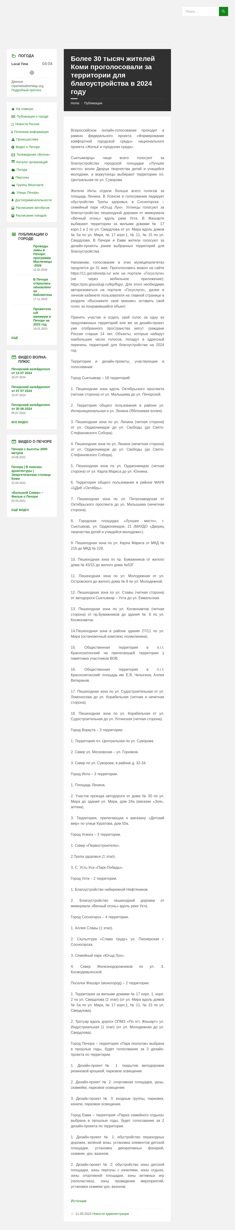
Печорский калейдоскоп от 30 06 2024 (30, 407)
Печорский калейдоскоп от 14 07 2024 (30, 371)
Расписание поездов (28, 215)
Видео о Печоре (25, 147)
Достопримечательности (31, 200)
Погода (19, 169)
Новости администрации (110, 1214)
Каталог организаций (29, 162)
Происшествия (24, 139)
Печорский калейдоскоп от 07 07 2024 (30, 389)
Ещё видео (20, 510)
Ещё (14, 337)
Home (75, 103)
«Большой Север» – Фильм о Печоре (27, 494)
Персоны (20, 177)
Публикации (93, 103)
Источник (78, 1201)
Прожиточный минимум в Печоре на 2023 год (42, 316)
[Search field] (205, 11)
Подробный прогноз (26, 90)
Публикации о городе (29, 116)
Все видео (19, 422)
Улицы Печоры (25, 192)
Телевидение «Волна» (30, 154)
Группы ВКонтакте (27, 185)
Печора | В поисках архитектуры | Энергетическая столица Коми (31, 472)
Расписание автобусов (30, 208)
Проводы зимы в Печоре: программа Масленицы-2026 (42, 255)
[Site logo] (117, 40)
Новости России (25, 124)
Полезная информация (30, 132)
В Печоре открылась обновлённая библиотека (42, 287)
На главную (22, 109)
